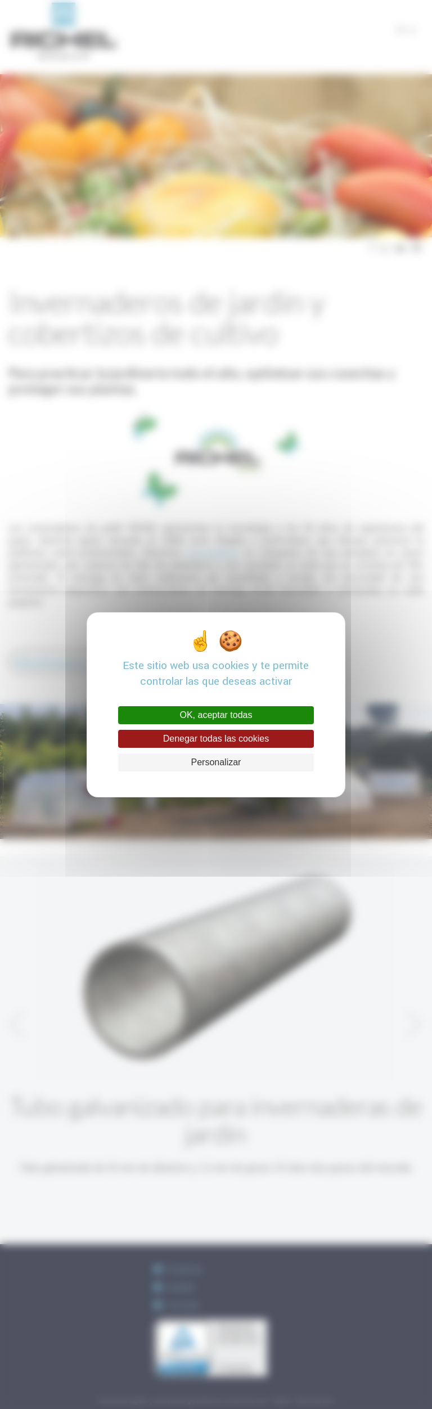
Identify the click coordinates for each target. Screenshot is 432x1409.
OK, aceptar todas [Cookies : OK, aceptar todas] (216, 715)
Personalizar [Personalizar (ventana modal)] (216, 762)
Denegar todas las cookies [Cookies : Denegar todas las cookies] (216, 738)
